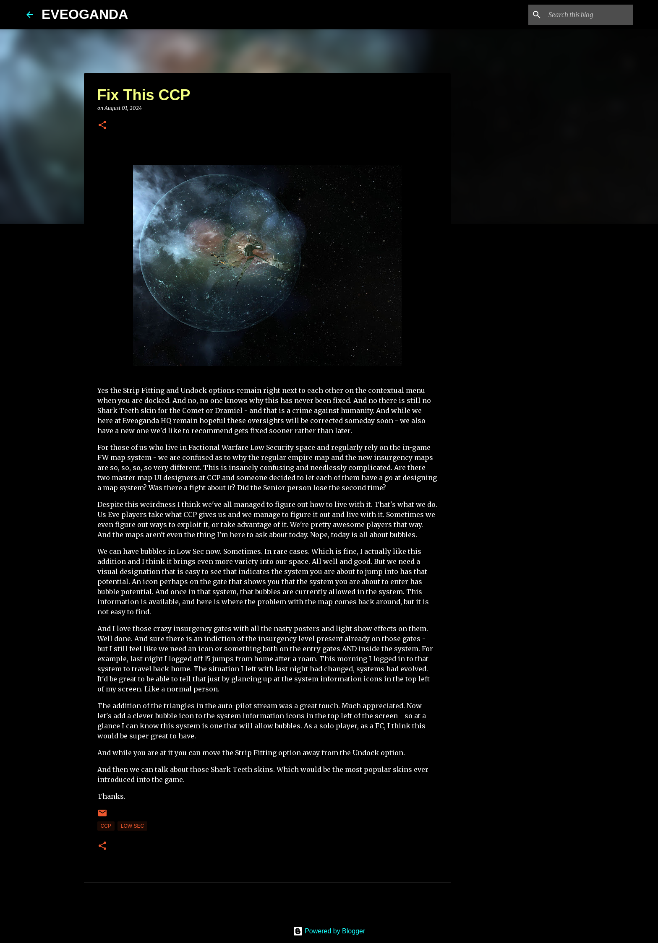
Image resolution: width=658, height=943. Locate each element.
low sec (132, 826)
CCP (106, 826)
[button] (102, 125)
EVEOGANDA (85, 14)
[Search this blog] (589, 15)
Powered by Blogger (329, 931)
